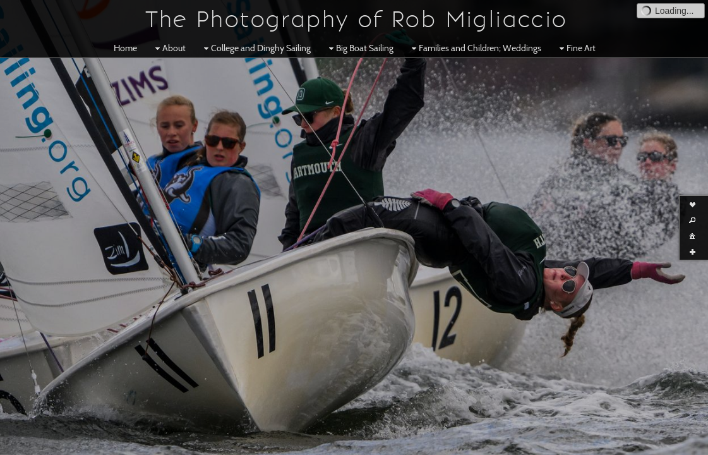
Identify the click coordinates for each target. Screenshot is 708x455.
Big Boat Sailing (359, 48)
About (169, 48)
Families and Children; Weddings (475, 48)
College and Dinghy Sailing (256, 48)
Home (125, 48)
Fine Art (576, 48)
